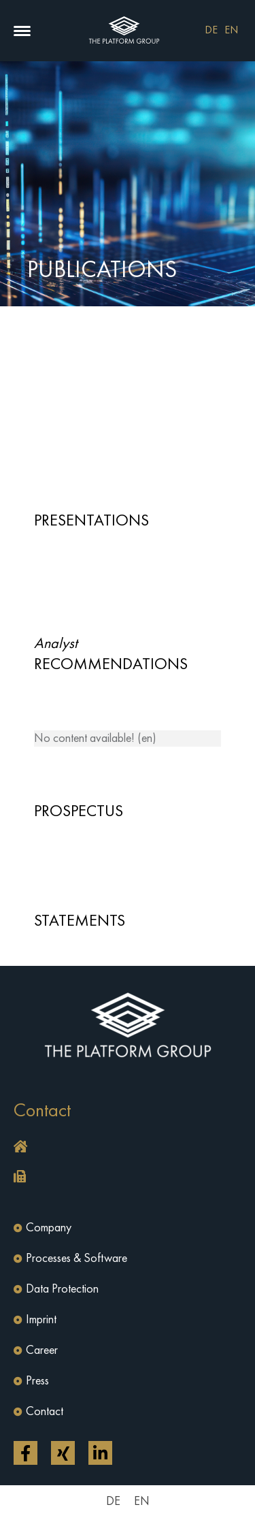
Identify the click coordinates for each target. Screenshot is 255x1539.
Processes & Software (76, 1258)
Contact (44, 1412)
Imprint (41, 1320)
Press (37, 1381)
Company (48, 1228)
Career (42, 1350)
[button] (22, 30)
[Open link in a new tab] (25, 1453)
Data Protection (62, 1289)
